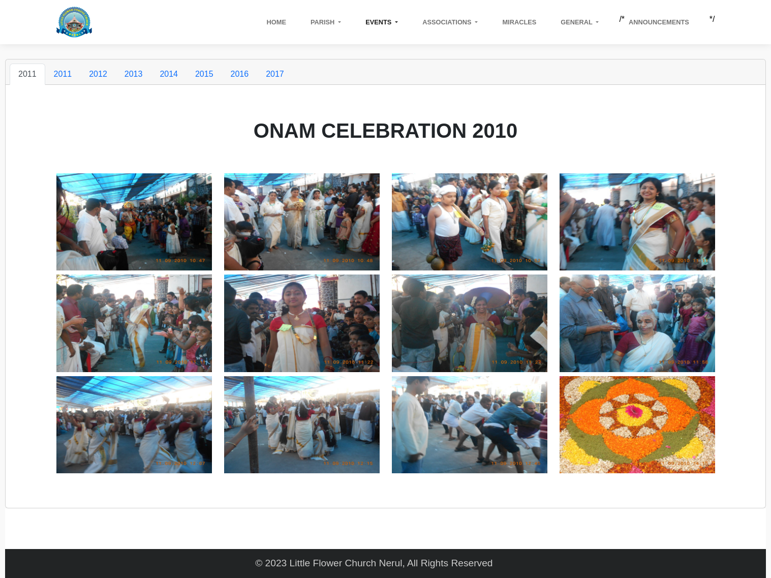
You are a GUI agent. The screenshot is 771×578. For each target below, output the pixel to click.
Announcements (659, 22)
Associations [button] (447, 22)
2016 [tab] (240, 74)
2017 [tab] (275, 74)
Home (276, 22)
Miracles (519, 22)
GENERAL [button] (577, 22)
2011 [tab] (27, 74)
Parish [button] (323, 22)
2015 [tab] (204, 74)
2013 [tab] (134, 74)
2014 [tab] (169, 74)
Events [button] (379, 22)
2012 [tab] (98, 74)
